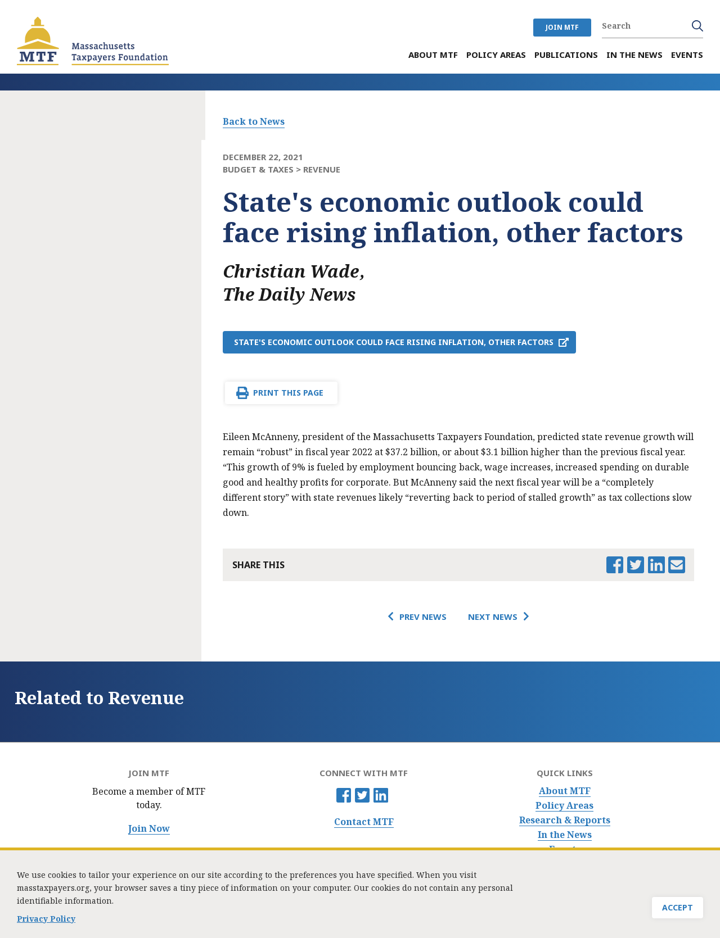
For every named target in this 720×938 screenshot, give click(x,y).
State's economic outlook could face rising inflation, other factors (394, 342)
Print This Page (288, 392)
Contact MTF (364, 822)
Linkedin (381, 795)
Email (676, 564)
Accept (677, 908)
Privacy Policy (46, 919)
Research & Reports (564, 820)
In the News (565, 835)
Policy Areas (564, 806)
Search (697, 26)
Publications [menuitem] (566, 55)
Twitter (362, 795)
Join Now (149, 829)
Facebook (344, 795)
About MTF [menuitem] (433, 55)
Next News (493, 616)
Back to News (254, 121)
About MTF (565, 791)
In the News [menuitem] (634, 55)
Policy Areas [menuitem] (496, 55)
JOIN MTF (562, 27)
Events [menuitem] (687, 55)
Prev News (423, 616)
